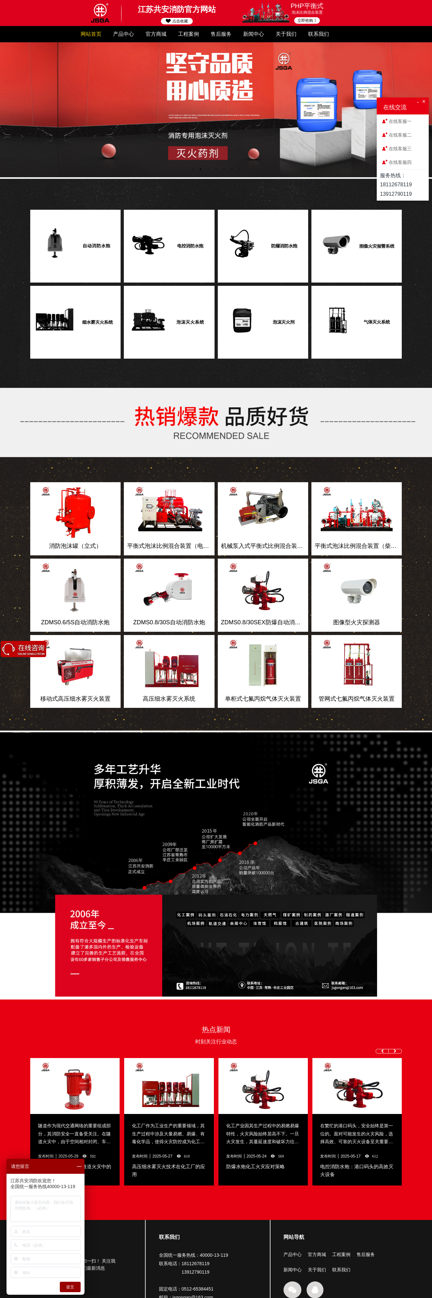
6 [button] (232, 169)
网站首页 (91, 34)
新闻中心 (253, 34)
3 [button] (208, 169)
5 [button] (224, 169)
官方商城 (156, 34)
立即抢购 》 (307, 20)
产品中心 (123, 34)
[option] (216, 109)
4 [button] (216, 169)
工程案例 (188, 34)
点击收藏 (177, 21)
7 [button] (239, 169)
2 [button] (200, 169)
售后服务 (221, 34)
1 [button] (193, 169)
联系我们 (318, 34)
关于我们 (286, 34)
